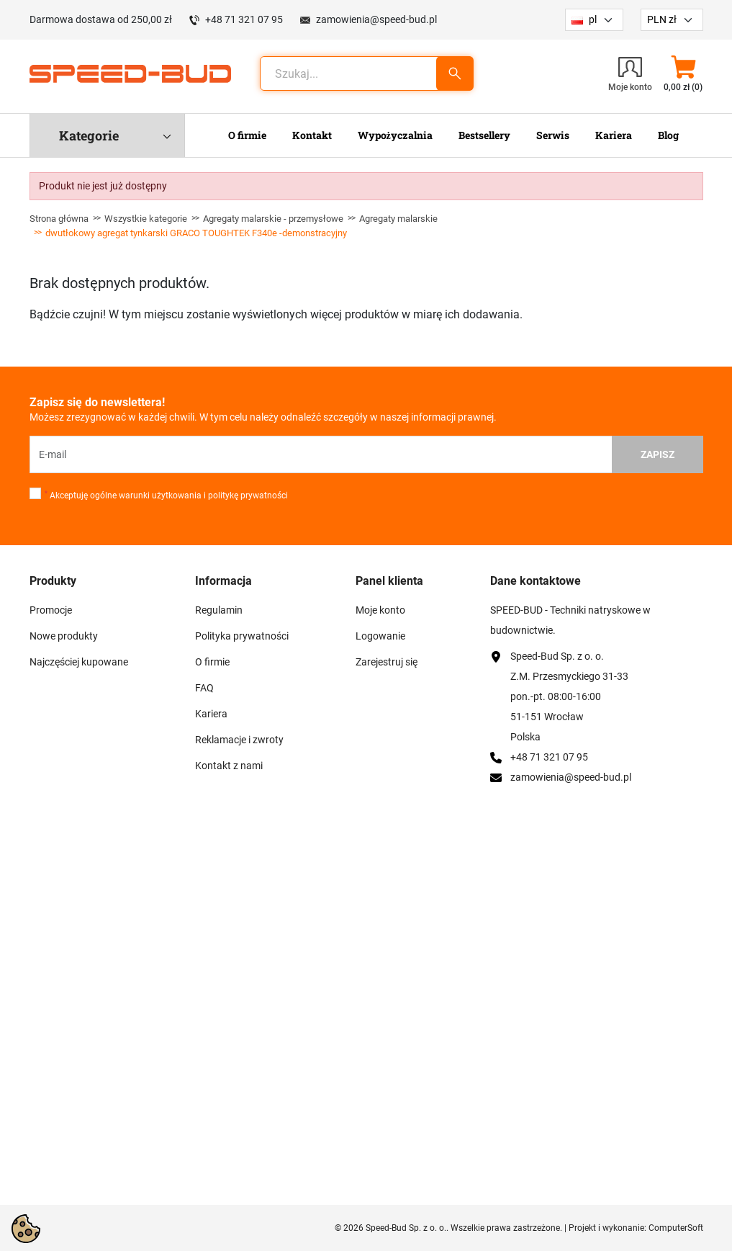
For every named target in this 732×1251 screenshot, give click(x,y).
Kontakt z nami (229, 765)
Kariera (211, 713)
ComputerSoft (676, 1228)
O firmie (212, 662)
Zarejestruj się (386, 662)
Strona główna (59, 218)
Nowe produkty (64, 636)
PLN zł (662, 19)
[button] (683, 73)
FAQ (204, 688)
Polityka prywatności (242, 636)
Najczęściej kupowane (79, 662)
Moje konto (380, 610)
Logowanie (380, 636)
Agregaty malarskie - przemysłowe (273, 218)
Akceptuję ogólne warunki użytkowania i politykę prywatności (166, 495)
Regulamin (219, 610)
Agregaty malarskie (398, 218)
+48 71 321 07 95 (244, 19)
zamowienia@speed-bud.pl (376, 19)
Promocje (51, 610)
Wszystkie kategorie (145, 218)
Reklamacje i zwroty (239, 739)
